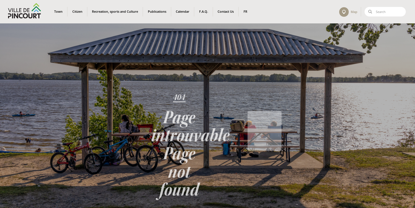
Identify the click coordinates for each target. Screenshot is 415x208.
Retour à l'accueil (264, 133)
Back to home (264, 144)
